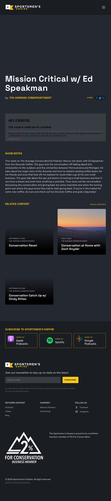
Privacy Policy (38, 388)
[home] (23, 7)
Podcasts (9, 407)
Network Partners (48, 407)
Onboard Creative (21, 482)
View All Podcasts (98, 204)
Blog (7, 415)
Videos (8, 411)
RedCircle (18, 139)
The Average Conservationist (30, 97)
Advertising (45, 411)
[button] (103, 7)
